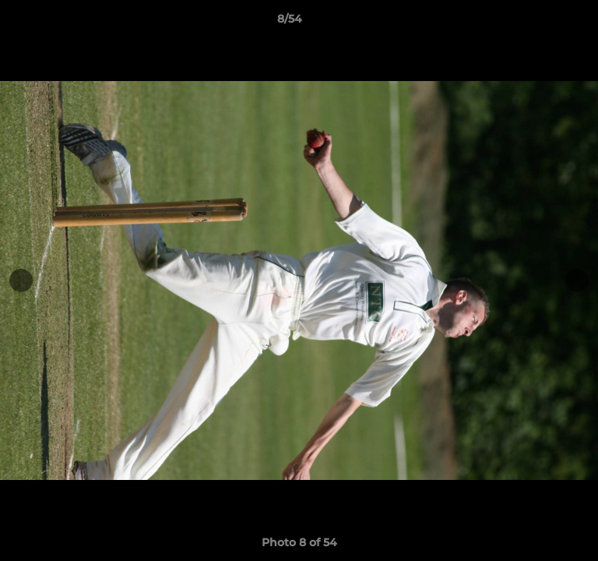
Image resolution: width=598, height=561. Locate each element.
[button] (542, 23)
